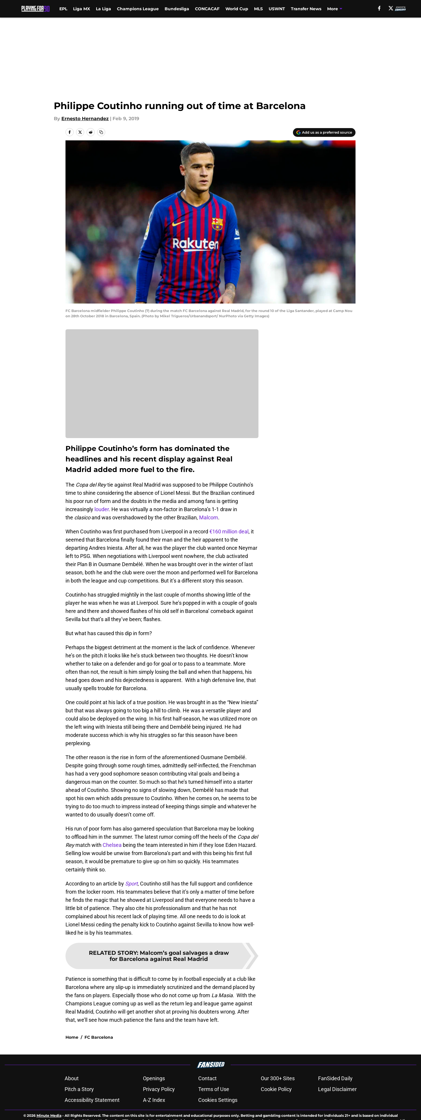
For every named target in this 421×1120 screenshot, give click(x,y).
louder (101, 509)
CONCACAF (207, 8)
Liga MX (81, 8)
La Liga (103, 8)
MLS (258, 8)
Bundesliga (177, 8)
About (72, 1099)
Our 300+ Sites (278, 1099)
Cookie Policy (276, 1110)
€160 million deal (228, 531)
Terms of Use (213, 1110)
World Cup (236, 8)
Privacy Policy (159, 1110)
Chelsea (112, 845)
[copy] (101, 132)
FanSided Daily (335, 1099)
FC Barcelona (98, 1057)
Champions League (138, 8)
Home (71, 1057)
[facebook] (379, 8)
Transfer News (306, 8)
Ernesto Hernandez (85, 118)
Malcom (208, 517)
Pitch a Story (79, 1110)
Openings (154, 1099)
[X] (391, 8)
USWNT (277, 8)
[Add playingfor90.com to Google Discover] (324, 132)
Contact (207, 1099)
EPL (63, 8)
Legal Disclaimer (337, 1110)
